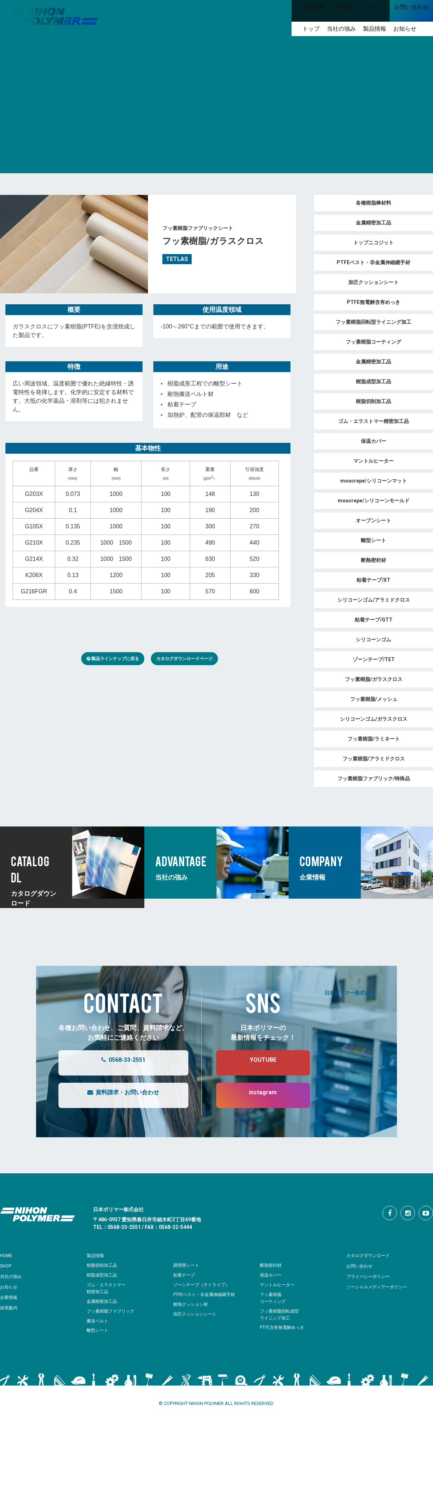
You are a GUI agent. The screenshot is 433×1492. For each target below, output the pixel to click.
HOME (7, 1255)
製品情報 (97, 1255)
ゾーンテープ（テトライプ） (203, 1284)
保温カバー (271, 1275)
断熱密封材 (271, 1265)
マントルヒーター (278, 1284)
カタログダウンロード (371, 1255)
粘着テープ (185, 1275)
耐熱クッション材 (192, 1304)
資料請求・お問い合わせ (116, 1095)
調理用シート (187, 1265)
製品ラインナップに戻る (113, 658)
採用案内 (10, 1307)
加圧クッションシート (196, 1314)
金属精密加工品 (103, 1301)
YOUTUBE (256, 1063)
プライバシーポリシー (371, 1276)
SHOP (7, 1266)
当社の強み (12, 1276)
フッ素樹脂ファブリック (112, 1311)
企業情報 (10, 1297)
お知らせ (10, 1287)
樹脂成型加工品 (103, 1275)
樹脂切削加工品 (103, 1265)
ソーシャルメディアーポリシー (381, 1287)
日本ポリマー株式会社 (349, 992)
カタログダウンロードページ (184, 658)
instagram (255, 1095)
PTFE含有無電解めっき (284, 1327)
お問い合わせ (361, 1266)
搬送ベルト (98, 1320)
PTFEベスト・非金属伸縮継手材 (206, 1294)
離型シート (98, 1330)
